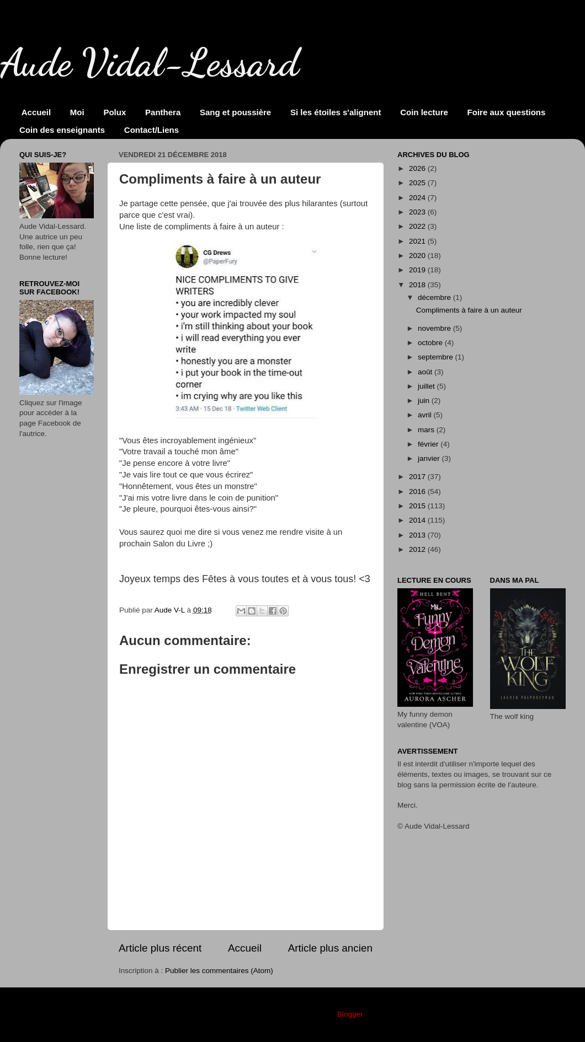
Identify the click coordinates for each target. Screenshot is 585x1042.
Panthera (162, 112)
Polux (114, 112)
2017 (418, 476)
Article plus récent (160, 948)
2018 (418, 285)
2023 (418, 212)
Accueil (36, 112)
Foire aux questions (506, 112)
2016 (418, 491)
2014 (418, 520)
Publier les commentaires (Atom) (219, 970)
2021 (418, 241)
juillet (427, 386)
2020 (418, 255)
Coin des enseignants (62, 130)
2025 (418, 183)
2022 (418, 226)
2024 (418, 198)
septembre (436, 357)
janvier (430, 458)
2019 (418, 270)
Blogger (350, 1014)
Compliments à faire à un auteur (469, 310)
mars (427, 430)
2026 (418, 168)
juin (425, 400)
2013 (418, 535)
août (426, 372)
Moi (77, 112)
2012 (418, 549)
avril (426, 415)
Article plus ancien (330, 948)
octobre (431, 343)
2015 (418, 506)
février (429, 444)
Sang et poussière (235, 112)
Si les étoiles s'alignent (335, 112)
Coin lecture (424, 112)
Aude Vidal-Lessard (149, 63)
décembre (435, 297)
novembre (435, 328)
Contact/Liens (151, 130)
